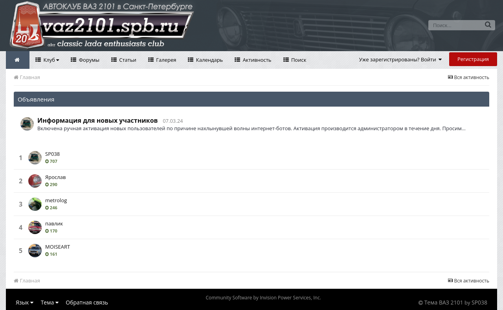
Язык (24, 302)
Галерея (165, 59)
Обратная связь (87, 302)
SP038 (52, 153)
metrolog (56, 200)
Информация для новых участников (97, 120)
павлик (54, 223)
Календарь (209, 59)
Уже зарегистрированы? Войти (400, 59)
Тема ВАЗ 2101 (443, 302)
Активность (256, 59)
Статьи (127, 59)
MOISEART (57, 246)
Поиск (298, 59)
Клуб (50, 59)
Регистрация (473, 59)
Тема (50, 302)
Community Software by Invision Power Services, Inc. (263, 297)
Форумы (88, 59)
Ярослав (55, 177)
